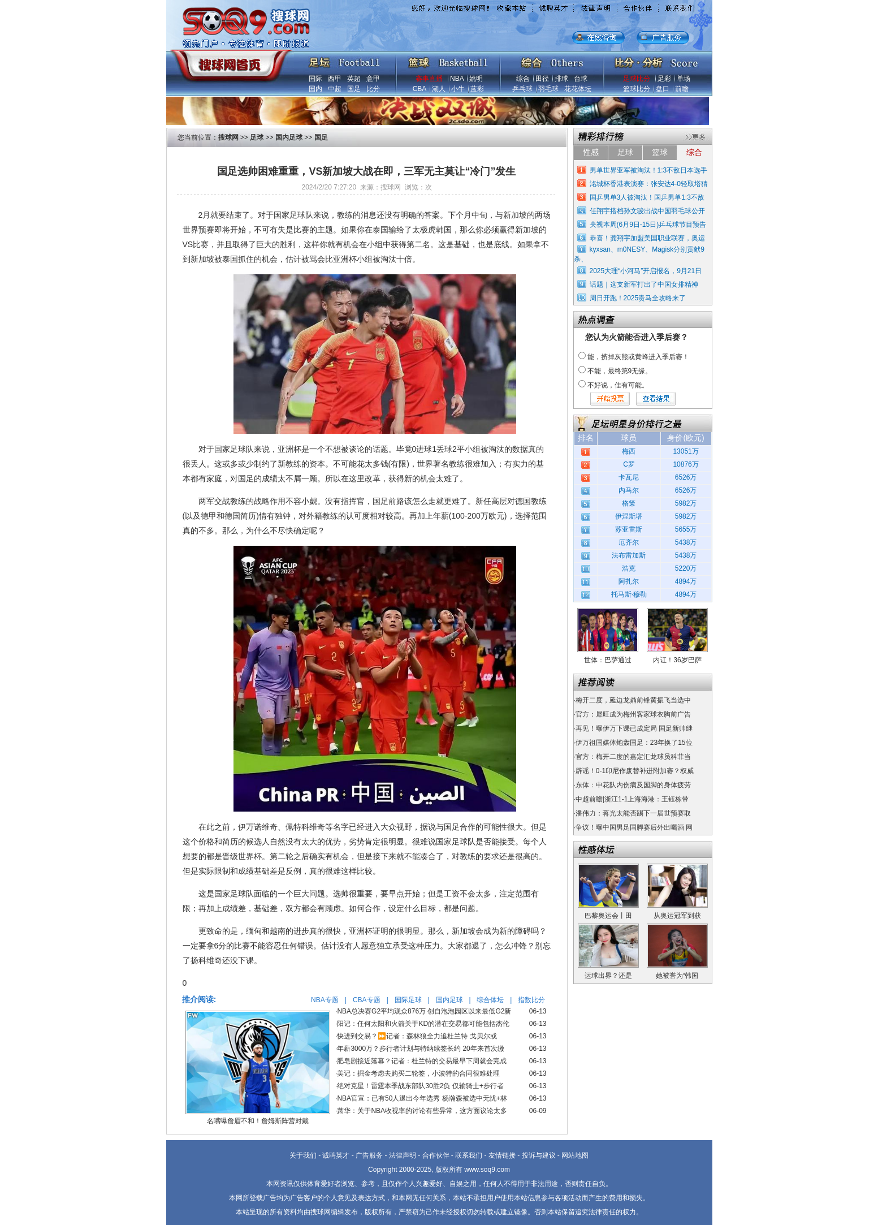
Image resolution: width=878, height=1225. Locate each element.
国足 (354, 89)
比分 (373, 89)
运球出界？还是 (608, 976)
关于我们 (303, 1155)
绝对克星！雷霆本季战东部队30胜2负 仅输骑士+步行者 (420, 1086)
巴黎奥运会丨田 (608, 916)
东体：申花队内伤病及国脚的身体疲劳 (633, 785)
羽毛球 (548, 89)
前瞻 (682, 89)
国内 (315, 89)
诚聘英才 (335, 1155)
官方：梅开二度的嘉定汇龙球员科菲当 (633, 757)
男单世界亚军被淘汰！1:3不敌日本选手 (649, 170)
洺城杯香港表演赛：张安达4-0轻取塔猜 (649, 184)
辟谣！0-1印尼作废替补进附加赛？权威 (635, 771)
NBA (457, 79)
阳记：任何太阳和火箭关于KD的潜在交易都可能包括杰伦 (423, 1024)
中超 (334, 89)
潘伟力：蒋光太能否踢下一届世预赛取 (633, 813)
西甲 (334, 79)
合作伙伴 (435, 1155)
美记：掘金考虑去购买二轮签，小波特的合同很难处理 (418, 1073)
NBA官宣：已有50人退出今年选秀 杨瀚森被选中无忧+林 (422, 1098)
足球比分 (636, 79)
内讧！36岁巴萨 (677, 660)
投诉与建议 (539, 1155)
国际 (315, 79)
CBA (419, 89)
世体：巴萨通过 (608, 660)
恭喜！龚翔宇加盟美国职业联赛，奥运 (647, 238)
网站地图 (575, 1155)
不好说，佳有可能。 (617, 385)
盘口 (662, 89)
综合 (523, 79)
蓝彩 (477, 89)
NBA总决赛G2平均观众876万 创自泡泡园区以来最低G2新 (424, 1011)
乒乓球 (522, 89)
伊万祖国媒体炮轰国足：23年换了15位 (634, 743)
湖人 (439, 89)
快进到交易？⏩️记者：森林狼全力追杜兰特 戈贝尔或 (416, 1036)
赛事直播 (429, 79)
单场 (683, 79)
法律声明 (402, 1155)
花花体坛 (577, 89)
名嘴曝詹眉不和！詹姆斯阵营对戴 (258, 1121)
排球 (561, 79)
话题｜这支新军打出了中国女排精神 (644, 284)
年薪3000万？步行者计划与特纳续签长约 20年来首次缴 (420, 1049)
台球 (580, 79)
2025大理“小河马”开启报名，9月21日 (646, 271)
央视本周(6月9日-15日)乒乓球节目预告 (648, 224)
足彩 (664, 79)
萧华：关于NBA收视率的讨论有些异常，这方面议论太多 (422, 1111)
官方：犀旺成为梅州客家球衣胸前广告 (633, 714)
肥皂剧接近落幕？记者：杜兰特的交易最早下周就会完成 (422, 1061)
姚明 (476, 79)
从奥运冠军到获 (677, 916)
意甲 (373, 79)
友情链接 (502, 1155)
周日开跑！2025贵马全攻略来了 (638, 298)
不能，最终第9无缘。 (619, 371)
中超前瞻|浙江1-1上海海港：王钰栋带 (632, 799)
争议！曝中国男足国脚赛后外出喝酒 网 (634, 827)
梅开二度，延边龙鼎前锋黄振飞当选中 (633, 700)
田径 (542, 79)
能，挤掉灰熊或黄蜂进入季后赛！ (638, 357)
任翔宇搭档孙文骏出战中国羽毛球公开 (647, 211)
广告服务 (369, 1155)
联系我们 (468, 1155)
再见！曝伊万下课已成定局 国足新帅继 (634, 728)
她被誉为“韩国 (677, 976)
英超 (354, 79)
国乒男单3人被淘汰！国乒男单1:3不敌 (647, 197)
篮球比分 (636, 89)
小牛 (458, 89)
